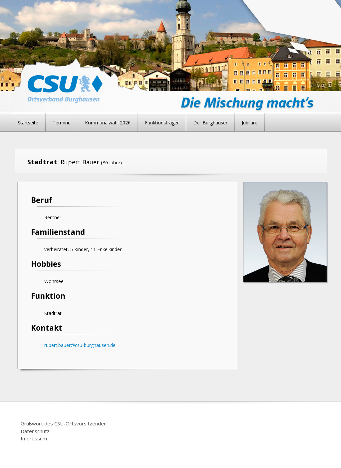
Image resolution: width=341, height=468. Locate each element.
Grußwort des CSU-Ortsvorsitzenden (64, 423)
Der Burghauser (210, 122)
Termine (62, 122)
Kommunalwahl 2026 (108, 122)
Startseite (28, 122)
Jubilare (249, 122)
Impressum (34, 438)
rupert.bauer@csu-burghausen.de (80, 345)
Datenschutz (35, 431)
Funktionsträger (162, 122)
